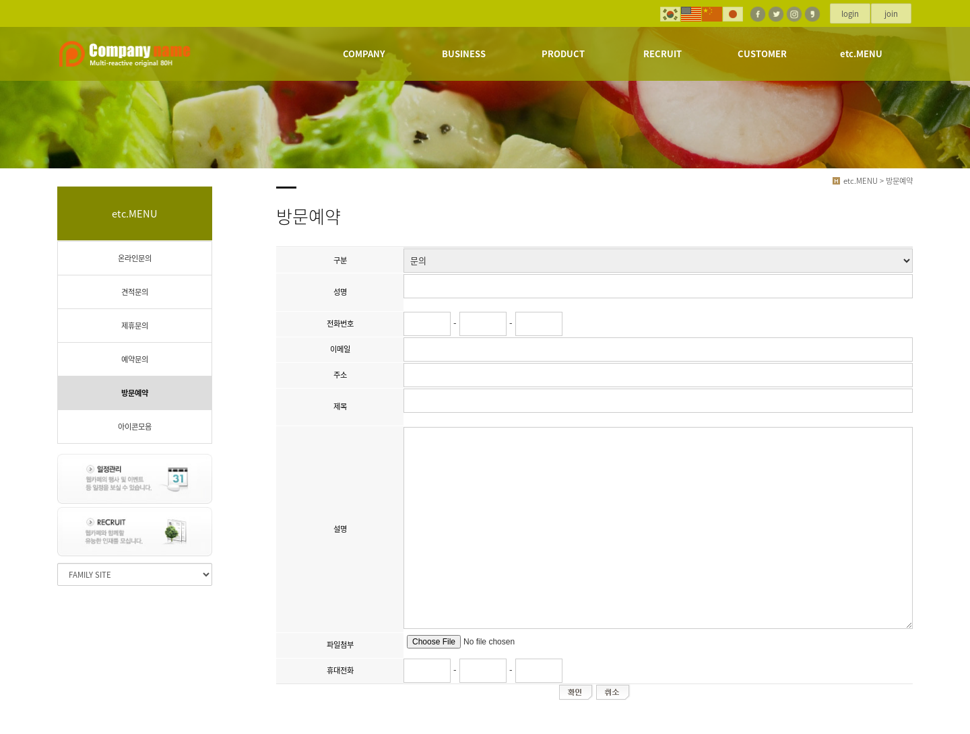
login (850, 14)
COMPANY (364, 53)
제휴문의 (134, 325)
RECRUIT (662, 53)
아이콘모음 (135, 426)
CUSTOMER (762, 53)
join (891, 14)
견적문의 (134, 292)
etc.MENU (861, 53)
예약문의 (134, 359)
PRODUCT (563, 53)
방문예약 (134, 393)
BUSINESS (464, 53)
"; (658, 260)
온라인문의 (135, 258)
